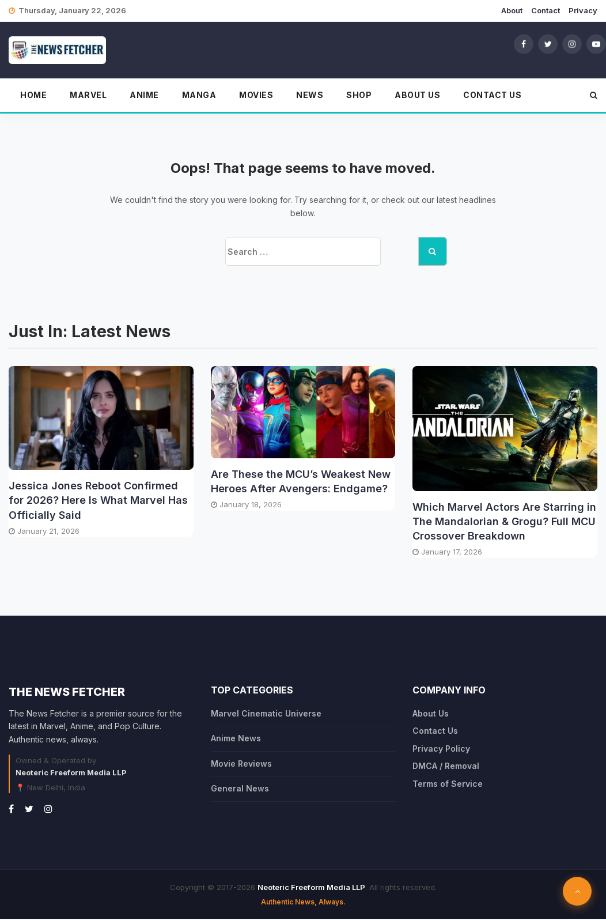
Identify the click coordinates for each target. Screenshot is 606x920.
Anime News (236, 739)
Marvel (88, 96)
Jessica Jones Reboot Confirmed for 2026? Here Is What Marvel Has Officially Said (98, 501)
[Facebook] (523, 44)
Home (33, 96)
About (511, 10)
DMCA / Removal (445, 767)
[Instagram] (572, 44)
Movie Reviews (241, 764)
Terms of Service (447, 784)
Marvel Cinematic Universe (266, 714)
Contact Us (492, 96)
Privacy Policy (441, 749)
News (309, 96)
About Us (417, 96)
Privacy (583, 10)
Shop (359, 96)
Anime (144, 96)
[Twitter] (548, 44)
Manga (199, 96)
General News (240, 789)
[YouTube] (596, 44)
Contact (545, 10)
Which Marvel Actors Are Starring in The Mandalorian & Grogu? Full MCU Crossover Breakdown (504, 522)
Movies (256, 96)
